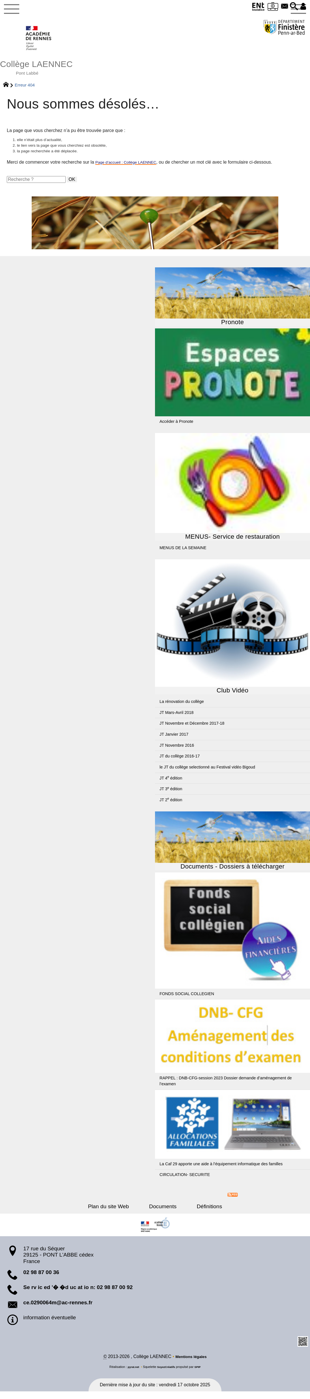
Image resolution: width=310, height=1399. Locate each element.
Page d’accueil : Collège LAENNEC (131, 168)
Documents (162, 1213)
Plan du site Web (116, 1213)
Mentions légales (191, 1364)
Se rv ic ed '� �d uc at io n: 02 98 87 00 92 (78, 1294)
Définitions (201, 1213)
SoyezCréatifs (166, 1374)
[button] (291, 6)
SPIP (200, 1374)
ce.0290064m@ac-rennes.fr (57, 1309)
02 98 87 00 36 (41, 1279)
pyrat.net (131, 1374)
